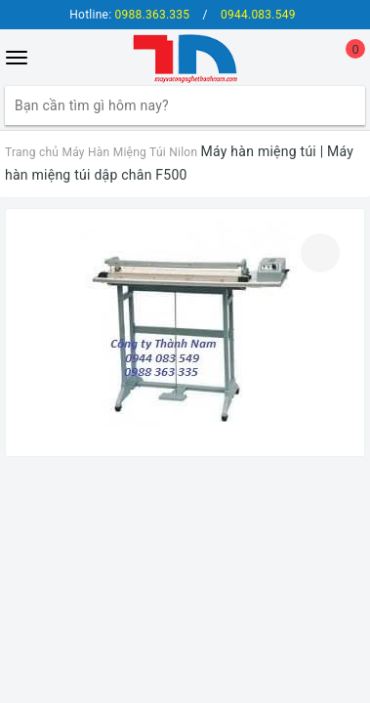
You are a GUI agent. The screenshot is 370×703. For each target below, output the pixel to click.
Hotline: (129, 14)
